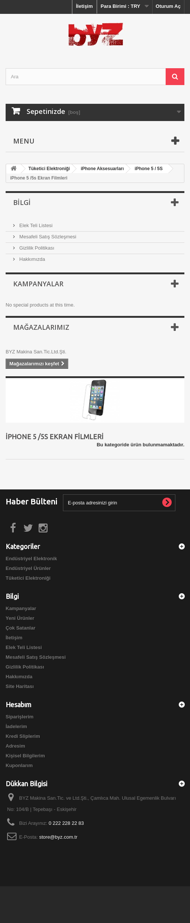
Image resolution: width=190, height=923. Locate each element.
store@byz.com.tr (58, 837)
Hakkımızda (31, 259)
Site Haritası (20, 686)
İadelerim (16, 726)
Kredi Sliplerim (23, 736)
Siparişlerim (19, 717)
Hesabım (18, 704)
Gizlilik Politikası (36, 248)
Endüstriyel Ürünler (28, 568)
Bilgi (22, 202)
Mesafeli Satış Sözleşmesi (47, 236)
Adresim (15, 746)
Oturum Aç (168, 6)
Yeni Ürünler (20, 618)
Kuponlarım (19, 765)
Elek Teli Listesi (35, 225)
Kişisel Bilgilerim (25, 755)
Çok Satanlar (20, 628)
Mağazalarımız (41, 327)
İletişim (84, 6)
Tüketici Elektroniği (28, 578)
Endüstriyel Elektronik (31, 558)
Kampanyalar (38, 283)
